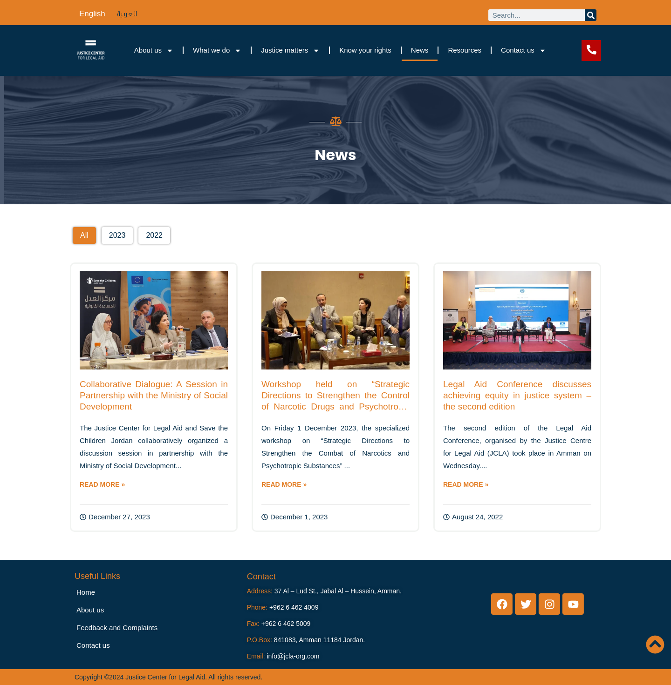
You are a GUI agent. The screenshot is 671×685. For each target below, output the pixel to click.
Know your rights (365, 50)
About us (153, 50)
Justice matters (290, 50)
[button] (84, 235)
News (420, 50)
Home (85, 592)
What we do (217, 50)
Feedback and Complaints (116, 627)
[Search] (590, 15)
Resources (464, 50)
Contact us (523, 50)
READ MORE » (102, 484)
